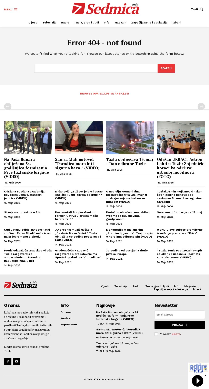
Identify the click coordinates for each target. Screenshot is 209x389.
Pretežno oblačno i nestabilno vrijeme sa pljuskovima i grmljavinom (128, 216)
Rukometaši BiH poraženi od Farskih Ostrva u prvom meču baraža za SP (76, 216)
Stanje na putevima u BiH (22, 212)
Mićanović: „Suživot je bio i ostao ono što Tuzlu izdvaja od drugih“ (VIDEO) (79, 195)
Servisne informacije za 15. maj (179, 212)
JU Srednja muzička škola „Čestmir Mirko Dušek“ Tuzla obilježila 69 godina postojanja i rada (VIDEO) (78, 234)
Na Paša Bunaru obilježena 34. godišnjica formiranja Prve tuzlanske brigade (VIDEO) (26, 168)
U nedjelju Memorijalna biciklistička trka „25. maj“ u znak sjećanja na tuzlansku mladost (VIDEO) (126, 196)
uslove (176, 333)
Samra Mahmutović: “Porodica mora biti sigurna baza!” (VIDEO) (77, 163)
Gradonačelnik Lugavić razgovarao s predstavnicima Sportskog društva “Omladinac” (78, 254)
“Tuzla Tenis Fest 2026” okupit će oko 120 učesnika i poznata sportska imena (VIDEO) (179, 254)
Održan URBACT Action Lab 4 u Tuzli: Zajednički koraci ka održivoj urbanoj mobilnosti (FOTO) (181, 168)
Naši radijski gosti (108, 337)
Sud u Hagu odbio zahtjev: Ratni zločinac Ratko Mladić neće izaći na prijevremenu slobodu (27, 233)
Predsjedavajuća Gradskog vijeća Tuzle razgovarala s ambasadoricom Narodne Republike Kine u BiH (28, 255)
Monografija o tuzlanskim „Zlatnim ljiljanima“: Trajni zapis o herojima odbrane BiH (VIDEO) (129, 233)
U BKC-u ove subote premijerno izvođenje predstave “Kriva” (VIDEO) (180, 233)
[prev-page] (7, 106)
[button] (198, 9)
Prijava (179, 325)
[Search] (166, 68)
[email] (180, 314)
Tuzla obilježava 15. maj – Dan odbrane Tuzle (129, 161)
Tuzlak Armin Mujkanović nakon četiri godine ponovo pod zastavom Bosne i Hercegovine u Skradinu (180, 196)
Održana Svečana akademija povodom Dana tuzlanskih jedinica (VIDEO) (24, 195)
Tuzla (100, 323)
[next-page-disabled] (201, 106)
